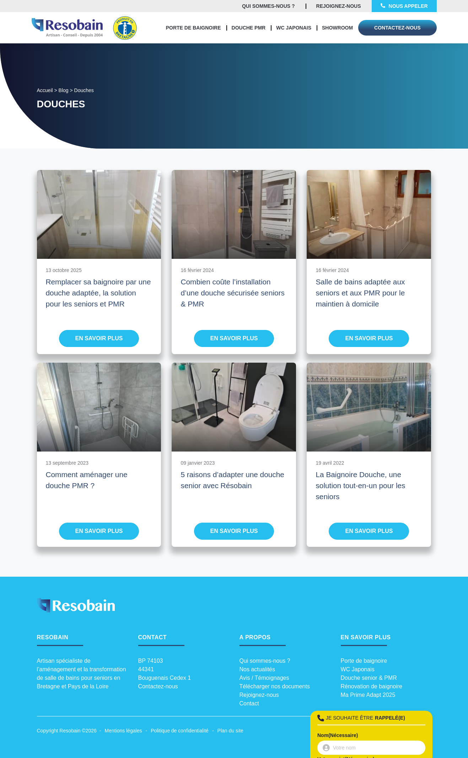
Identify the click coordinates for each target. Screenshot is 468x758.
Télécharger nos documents (275, 686)
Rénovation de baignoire (371, 686)
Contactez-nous (158, 686)
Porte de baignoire (193, 28)
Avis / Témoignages (264, 678)
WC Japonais (293, 28)
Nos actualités (257, 669)
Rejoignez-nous (259, 695)
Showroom (337, 28)
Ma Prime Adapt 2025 (368, 695)
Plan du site (230, 730)
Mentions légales (123, 730)
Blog (64, 90)
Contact (249, 703)
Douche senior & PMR (369, 678)
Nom (337, 735)
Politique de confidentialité (180, 730)
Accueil (45, 90)
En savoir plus (99, 338)
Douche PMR (249, 28)
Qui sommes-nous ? (265, 661)
